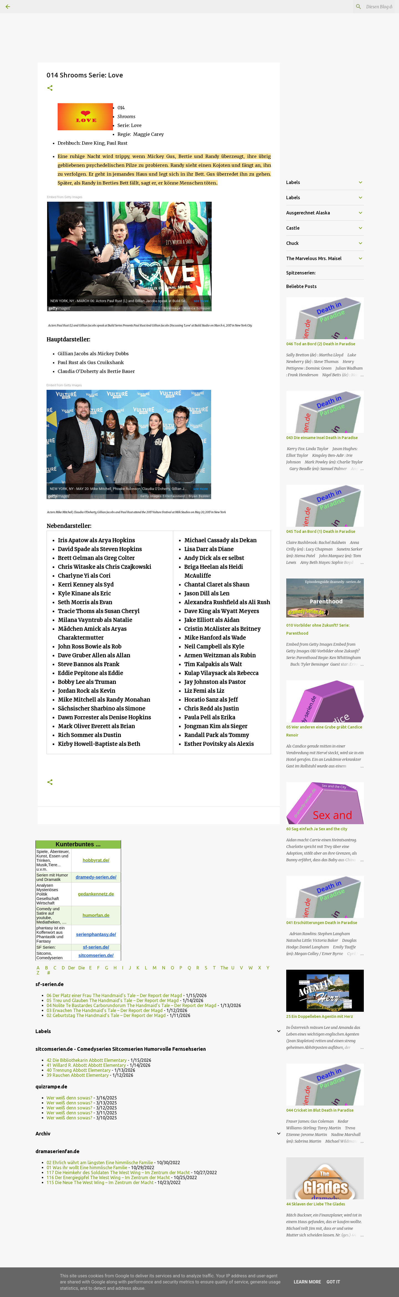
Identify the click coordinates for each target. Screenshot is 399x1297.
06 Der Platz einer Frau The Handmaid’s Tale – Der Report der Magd (114, 995)
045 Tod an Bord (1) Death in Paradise (320, 531)
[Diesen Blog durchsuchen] (365, 6)
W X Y (259, 967)
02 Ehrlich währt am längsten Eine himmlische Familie (100, 1162)
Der (71, 967)
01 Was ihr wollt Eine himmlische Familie (87, 1167)
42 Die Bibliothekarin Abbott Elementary (87, 1060)
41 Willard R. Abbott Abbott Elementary (86, 1065)
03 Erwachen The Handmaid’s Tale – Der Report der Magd (105, 1010)
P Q (186, 967)
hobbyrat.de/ (96, 860)
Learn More (307, 1282)
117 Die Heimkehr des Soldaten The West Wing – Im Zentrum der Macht (118, 1172)
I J (127, 967)
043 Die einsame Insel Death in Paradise (322, 437)
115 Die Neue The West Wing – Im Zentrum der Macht (100, 1182)
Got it (333, 1282)
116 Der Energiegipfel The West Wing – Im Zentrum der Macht (108, 1177)
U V (237, 967)
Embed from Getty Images (65, 197)
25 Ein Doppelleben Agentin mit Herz (319, 1016)
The (224, 967)
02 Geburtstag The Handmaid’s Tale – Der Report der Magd (106, 1015)
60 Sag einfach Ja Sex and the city (316, 829)
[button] (50, 88)
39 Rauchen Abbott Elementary (78, 1075)
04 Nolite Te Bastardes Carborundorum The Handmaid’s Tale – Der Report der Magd (131, 1005)
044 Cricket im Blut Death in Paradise (320, 1110)
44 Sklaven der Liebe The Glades (315, 1204)
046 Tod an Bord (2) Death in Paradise (320, 344)
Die (81, 967)
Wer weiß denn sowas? (69, 1097)
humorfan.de (96, 915)
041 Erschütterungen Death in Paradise (321, 922)
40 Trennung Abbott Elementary (79, 1070)
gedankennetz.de (96, 894)
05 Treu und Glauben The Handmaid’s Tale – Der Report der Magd (113, 1000)
